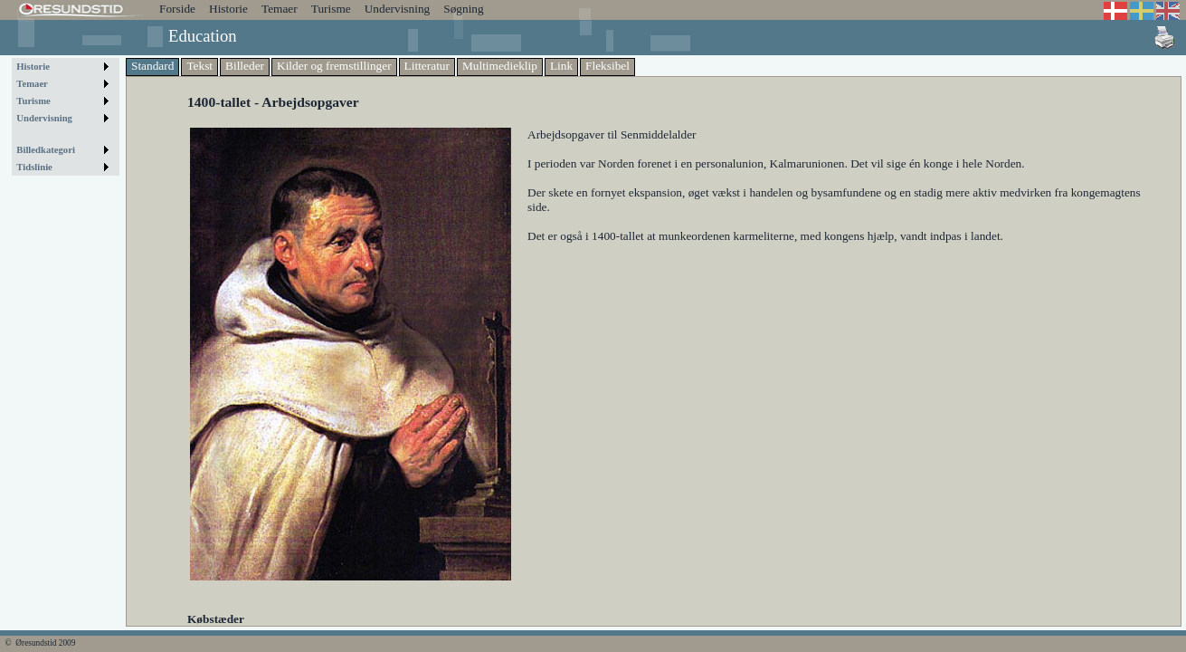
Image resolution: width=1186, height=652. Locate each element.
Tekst (199, 65)
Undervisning (398, 8)
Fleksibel (607, 65)
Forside (177, 8)
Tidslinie (34, 167)
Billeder (244, 65)
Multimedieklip (499, 65)
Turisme (331, 8)
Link (561, 65)
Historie (228, 8)
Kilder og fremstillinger (334, 65)
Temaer (279, 8)
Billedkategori (45, 150)
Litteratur (427, 65)
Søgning (463, 8)
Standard (152, 65)
